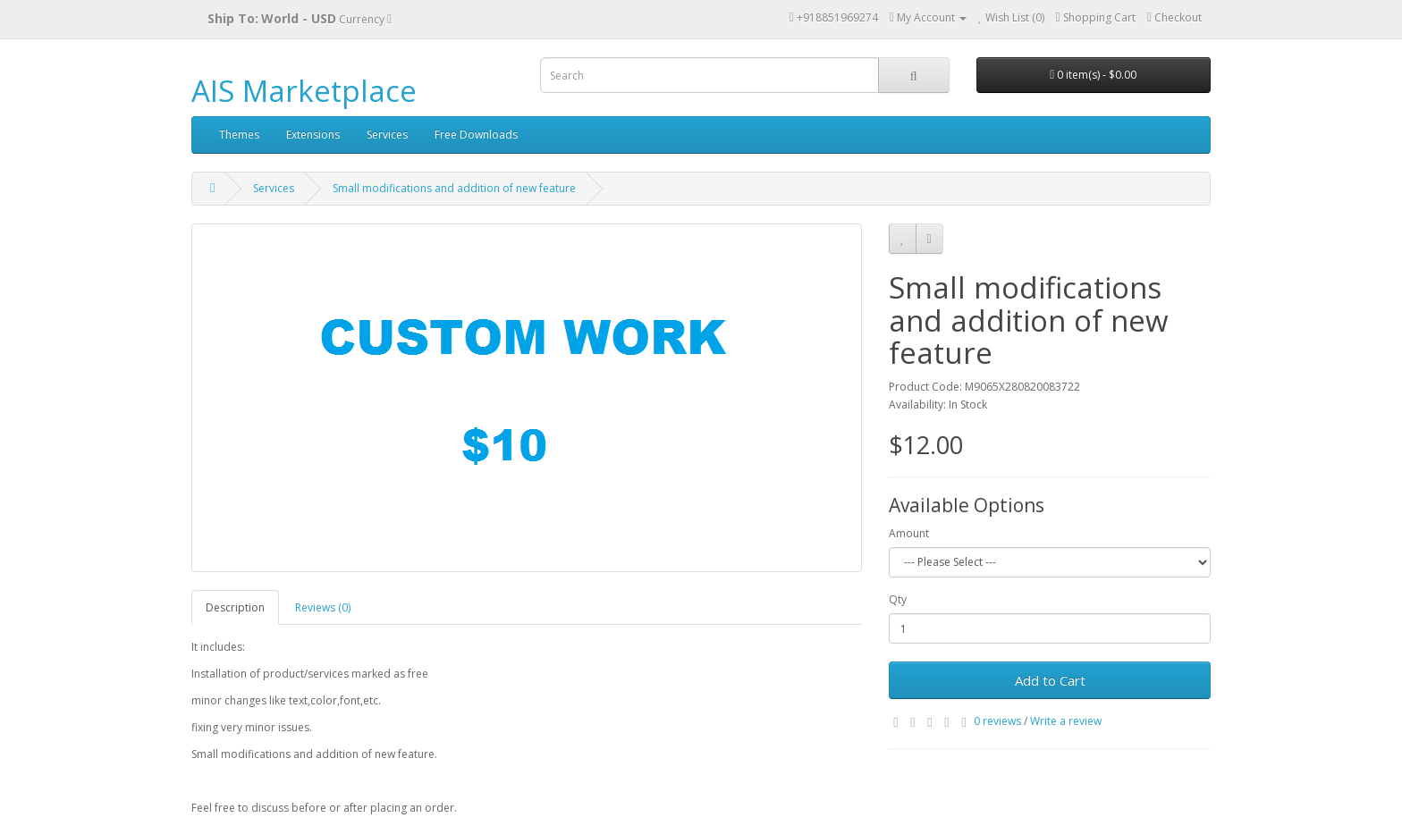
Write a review (1066, 721)
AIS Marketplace (304, 91)
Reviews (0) (322, 607)
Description (235, 607)
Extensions (313, 134)
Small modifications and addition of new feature (454, 188)
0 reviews (997, 721)
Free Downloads (476, 134)
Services (387, 134)
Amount (909, 533)
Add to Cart (1050, 680)
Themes (239, 134)
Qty (898, 599)
